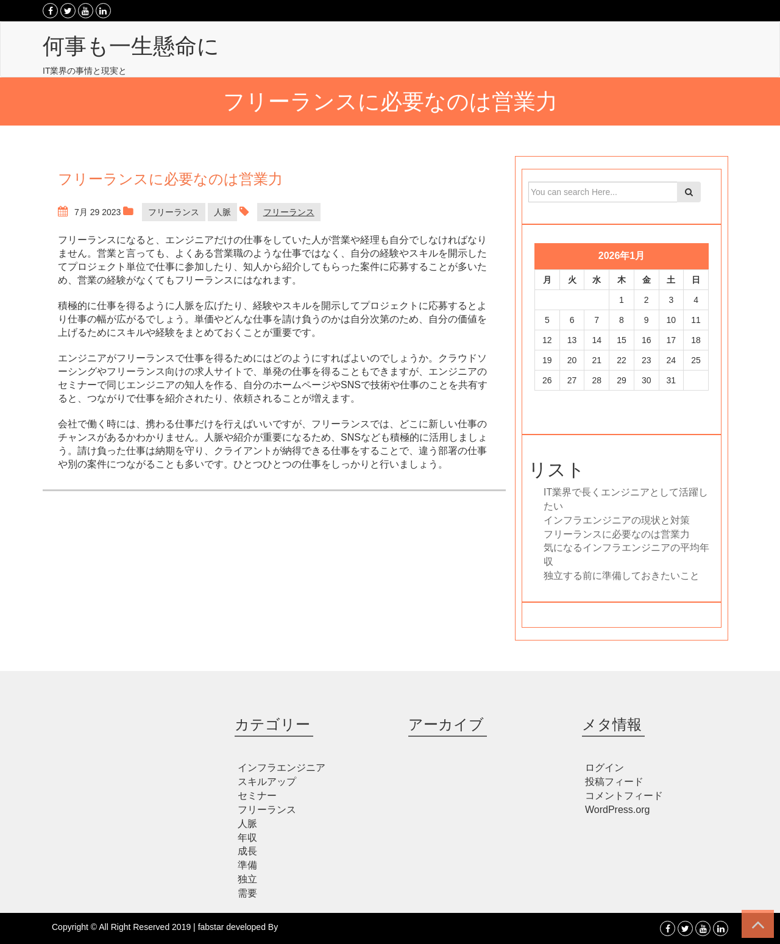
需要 (247, 893)
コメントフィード (624, 795)
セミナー (257, 795)
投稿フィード (614, 781)
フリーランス (173, 212)
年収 (247, 837)
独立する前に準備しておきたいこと (622, 575)
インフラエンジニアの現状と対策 (617, 520)
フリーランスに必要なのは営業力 (617, 534)
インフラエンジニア (281, 767)
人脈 (222, 212)
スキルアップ (267, 781)
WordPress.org (617, 809)
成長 (247, 851)
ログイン (604, 767)
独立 (247, 879)
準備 (247, 865)
